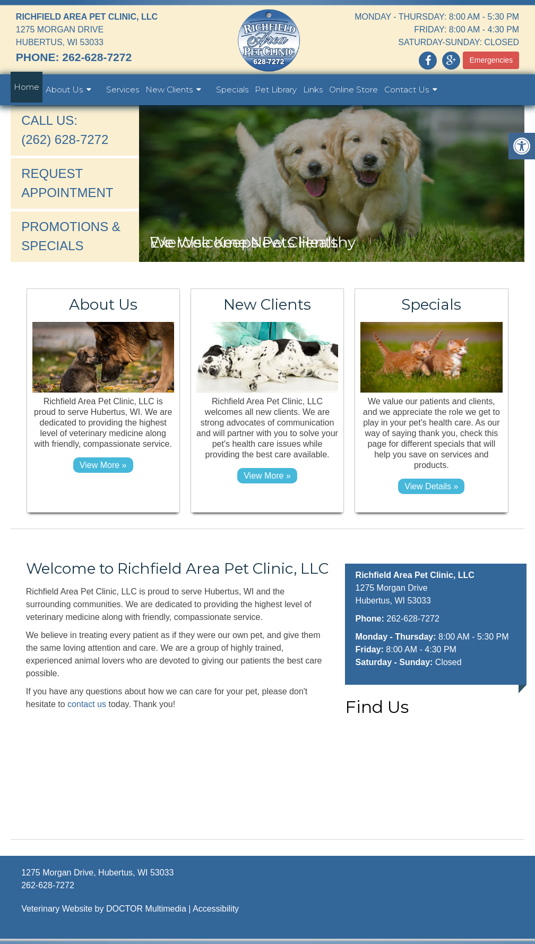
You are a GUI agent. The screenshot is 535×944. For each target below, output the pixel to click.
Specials (232, 89)
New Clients (169, 89)
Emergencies (491, 60)
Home (26, 87)
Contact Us (406, 89)
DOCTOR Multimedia (146, 908)
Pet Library (276, 89)
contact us (86, 704)
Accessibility (216, 908)
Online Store (353, 89)
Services (122, 89)
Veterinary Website (56, 908)
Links (313, 89)
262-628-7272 (97, 57)
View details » (431, 486)
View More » (103, 465)
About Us (64, 89)
